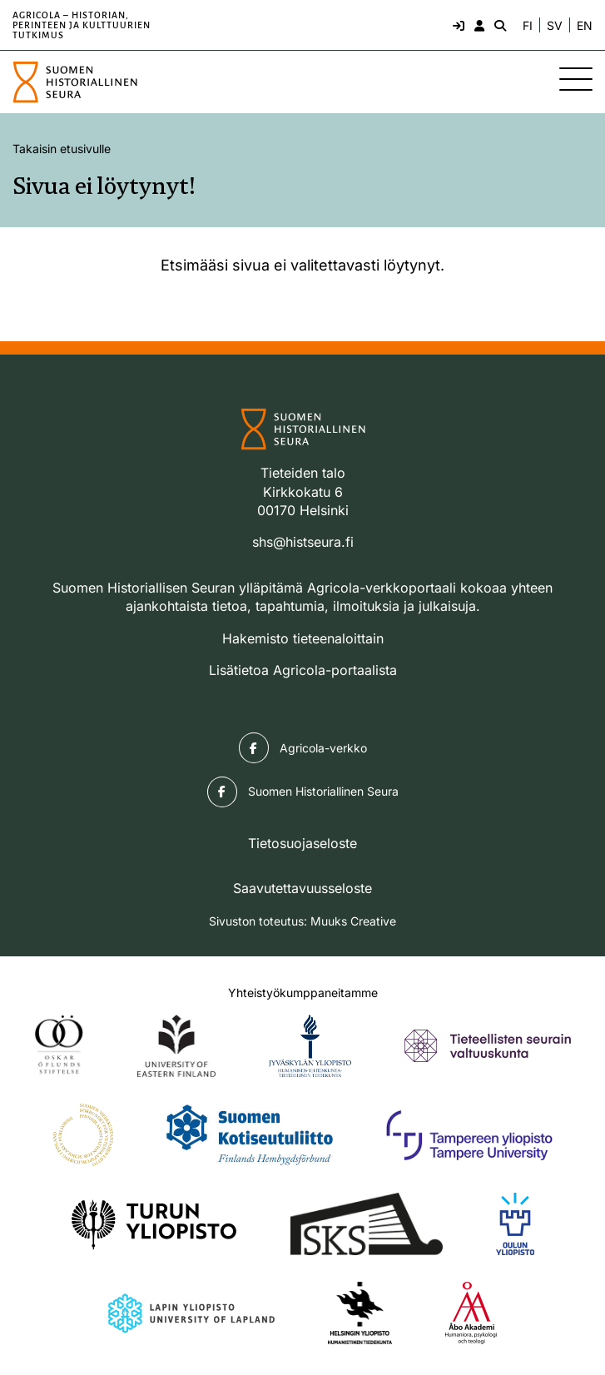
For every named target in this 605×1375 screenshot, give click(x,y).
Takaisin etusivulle (61, 148)
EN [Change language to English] (585, 26)
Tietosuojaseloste (302, 843)
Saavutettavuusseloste (302, 888)
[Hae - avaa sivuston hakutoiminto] (498, 25)
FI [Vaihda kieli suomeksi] (528, 26)
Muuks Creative (353, 921)
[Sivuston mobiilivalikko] (576, 79)
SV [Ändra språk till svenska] (555, 26)
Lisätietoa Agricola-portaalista (303, 670)
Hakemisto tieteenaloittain (303, 638)
